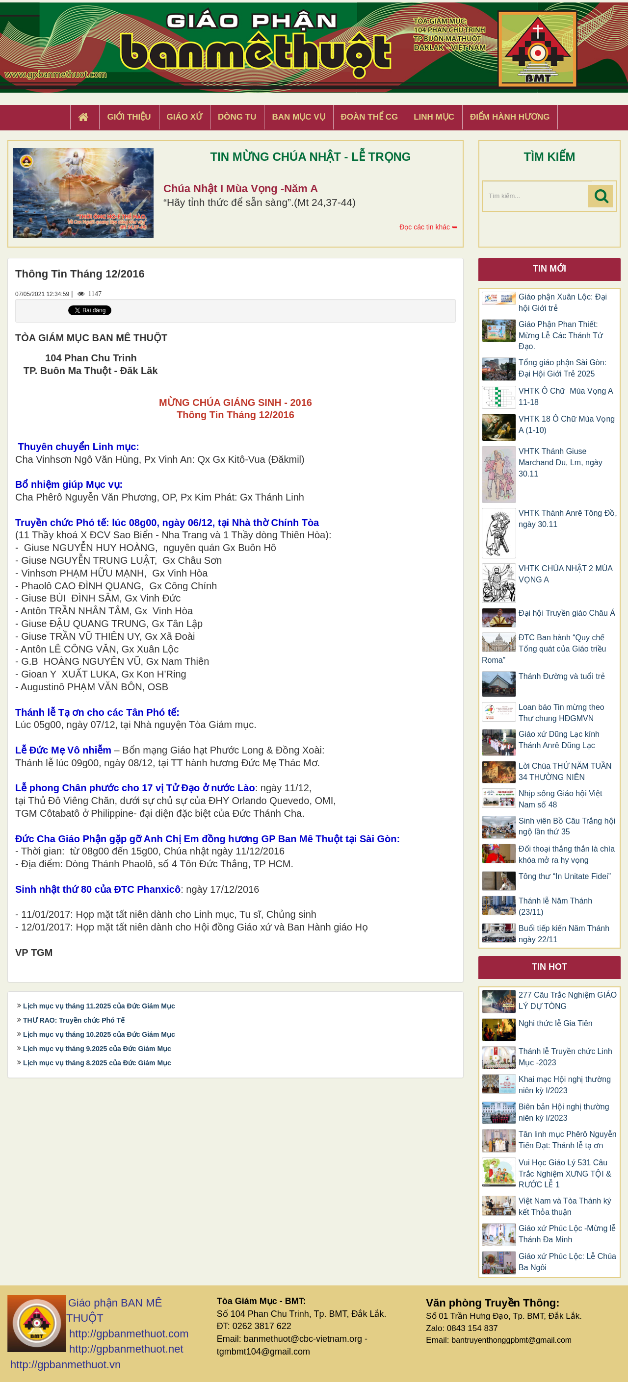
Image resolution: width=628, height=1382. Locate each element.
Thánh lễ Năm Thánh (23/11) (555, 906)
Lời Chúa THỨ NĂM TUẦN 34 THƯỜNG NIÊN (565, 771)
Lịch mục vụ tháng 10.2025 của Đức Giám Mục (99, 1034)
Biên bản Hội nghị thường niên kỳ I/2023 (564, 1112)
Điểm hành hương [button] (510, 117)
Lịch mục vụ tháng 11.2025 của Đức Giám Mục (99, 1006)
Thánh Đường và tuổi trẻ (562, 676)
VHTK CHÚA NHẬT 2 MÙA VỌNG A (565, 574)
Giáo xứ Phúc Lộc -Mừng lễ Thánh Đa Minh (567, 1234)
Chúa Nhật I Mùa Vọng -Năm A (240, 188)
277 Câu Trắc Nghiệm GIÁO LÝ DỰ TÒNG (568, 1000)
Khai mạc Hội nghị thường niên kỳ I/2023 (565, 1085)
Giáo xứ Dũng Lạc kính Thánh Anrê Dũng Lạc (559, 740)
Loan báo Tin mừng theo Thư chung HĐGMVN (561, 713)
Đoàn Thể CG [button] (369, 117)
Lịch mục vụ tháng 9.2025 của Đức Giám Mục (97, 1049)
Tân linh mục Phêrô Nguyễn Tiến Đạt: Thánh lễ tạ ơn (568, 1140)
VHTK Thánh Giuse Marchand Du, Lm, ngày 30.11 (560, 462)
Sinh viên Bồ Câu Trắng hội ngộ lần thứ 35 (567, 826)
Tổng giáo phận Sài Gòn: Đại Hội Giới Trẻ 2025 (562, 368)
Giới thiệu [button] (129, 117)
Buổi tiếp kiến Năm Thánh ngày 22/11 (564, 934)
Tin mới (549, 269)
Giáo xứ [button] (185, 117)
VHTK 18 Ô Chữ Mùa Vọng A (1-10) (567, 424)
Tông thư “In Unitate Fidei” (565, 876)
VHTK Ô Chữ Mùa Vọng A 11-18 (566, 396)
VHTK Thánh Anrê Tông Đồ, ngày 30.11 (568, 518)
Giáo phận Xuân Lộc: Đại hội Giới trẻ (563, 302)
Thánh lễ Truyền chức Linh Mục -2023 (565, 1057)
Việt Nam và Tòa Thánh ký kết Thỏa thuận (565, 1206)
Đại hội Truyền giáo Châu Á (567, 613)
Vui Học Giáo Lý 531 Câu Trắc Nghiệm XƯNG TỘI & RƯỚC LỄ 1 (565, 1173)
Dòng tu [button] (237, 117)
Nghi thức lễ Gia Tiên (556, 1023)
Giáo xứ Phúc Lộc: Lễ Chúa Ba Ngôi (567, 1262)
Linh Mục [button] (434, 117)
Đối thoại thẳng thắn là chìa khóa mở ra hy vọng (567, 854)
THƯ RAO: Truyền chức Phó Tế (74, 1020)
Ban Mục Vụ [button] (298, 117)
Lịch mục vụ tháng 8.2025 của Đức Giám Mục (97, 1063)
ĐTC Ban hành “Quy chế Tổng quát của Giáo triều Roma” (544, 648)
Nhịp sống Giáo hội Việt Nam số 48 (560, 799)
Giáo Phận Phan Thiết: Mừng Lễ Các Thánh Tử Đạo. (561, 335)
